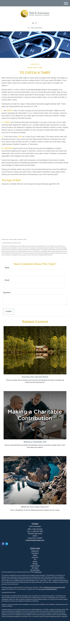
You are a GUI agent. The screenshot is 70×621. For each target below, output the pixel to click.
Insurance (35, 557)
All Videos (35, 568)
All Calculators (35, 570)
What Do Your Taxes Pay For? (35, 507)
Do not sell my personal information (48, 589)
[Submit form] (8, 311)
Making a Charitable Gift (35, 442)
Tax (35, 559)
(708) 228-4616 (35, 28)
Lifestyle (35, 564)
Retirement (35, 551)
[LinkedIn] (33, 23)
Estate (35, 555)
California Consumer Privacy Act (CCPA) (54, 587)
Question (6, 292)
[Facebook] (3, 543)
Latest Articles (35, 566)
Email (7, 280)
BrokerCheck (38, 572)
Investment (35, 553)
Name (7, 268)
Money (35, 561)
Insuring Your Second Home (35, 377)
